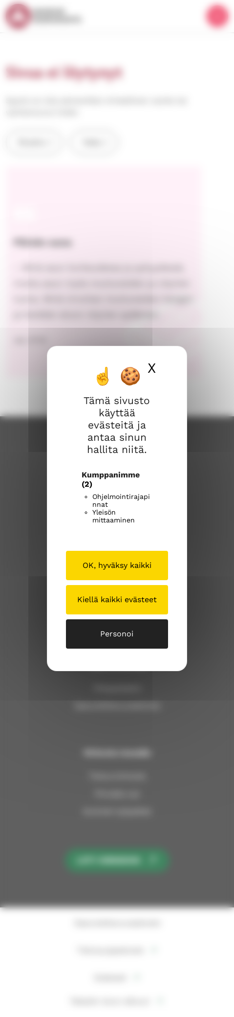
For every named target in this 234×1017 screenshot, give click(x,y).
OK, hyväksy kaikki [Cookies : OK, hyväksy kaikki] (117, 565)
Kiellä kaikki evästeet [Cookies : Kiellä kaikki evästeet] (117, 599)
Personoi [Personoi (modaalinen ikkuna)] (116, 633)
